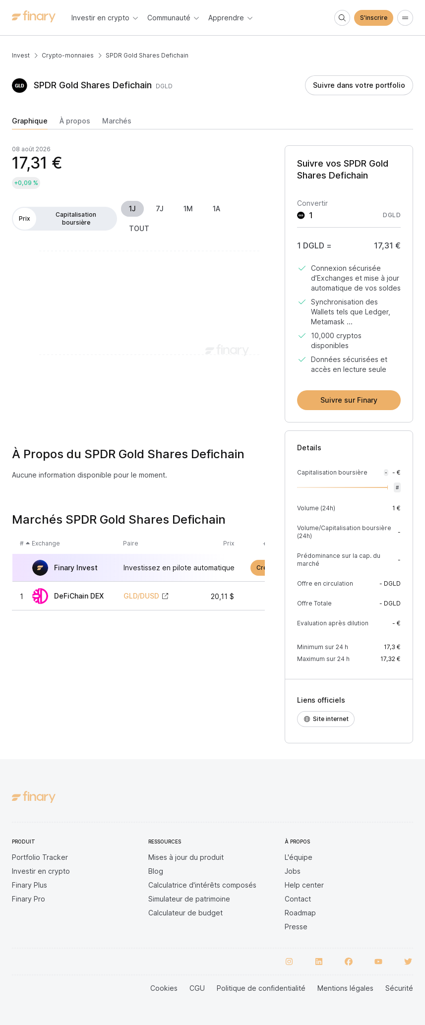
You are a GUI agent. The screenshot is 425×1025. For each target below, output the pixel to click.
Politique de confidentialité (261, 988)
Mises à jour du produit (186, 857)
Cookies (164, 988)
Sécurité (399, 988)
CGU (197, 988)
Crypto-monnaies (68, 55)
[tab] (30, 123)
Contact (298, 899)
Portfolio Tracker (40, 857)
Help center (304, 885)
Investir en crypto (41, 871)
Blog (155, 871)
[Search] (342, 18)
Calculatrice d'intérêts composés (202, 885)
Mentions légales (345, 988)
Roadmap (300, 912)
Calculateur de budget (185, 912)
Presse (296, 926)
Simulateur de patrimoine (189, 899)
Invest (21, 55)
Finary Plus (29, 885)
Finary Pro (28, 899)
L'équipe (298, 857)
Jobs (293, 871)
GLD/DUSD (141, 596)
